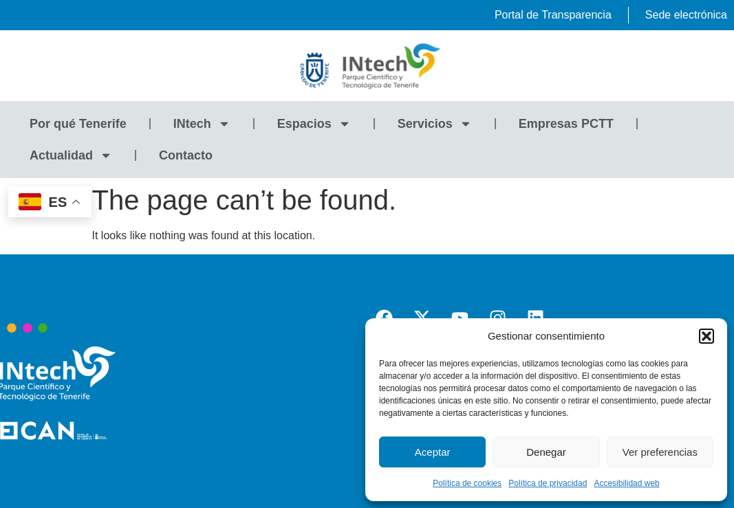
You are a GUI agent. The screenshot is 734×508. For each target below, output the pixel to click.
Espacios (314, 124)
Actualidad (71, 155)
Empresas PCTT (566, 124)
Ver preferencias (660, 452)
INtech (201, 124)
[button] (706, 336)
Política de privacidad (547, 483)
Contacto (186, 155)
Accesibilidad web (626, 483)
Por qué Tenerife (78, 124)
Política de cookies (467, 483)
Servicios (435, 124)
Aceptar (433, 452)
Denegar (546, 452)
